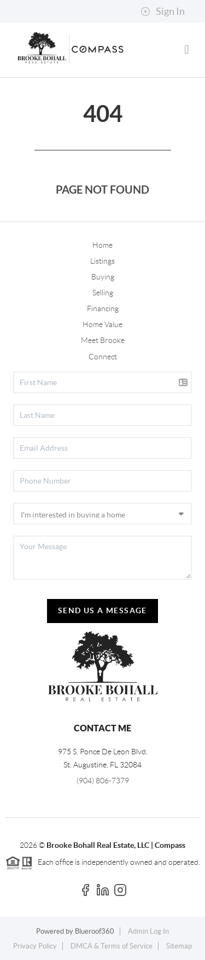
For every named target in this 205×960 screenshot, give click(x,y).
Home (102, 245)
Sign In (162, 11)
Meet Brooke (103, 340)
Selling (102, 292)
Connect (103, 356)
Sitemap (179, 946)
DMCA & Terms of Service (112, 946)
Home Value (102, 324)
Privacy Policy (35, 946)
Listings (102, 261)
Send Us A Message (102, 610)
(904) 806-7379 (103, 780)
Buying (102, 276)
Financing (103, 308)
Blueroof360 (94, 931)
